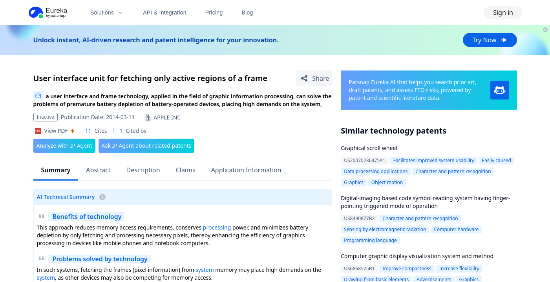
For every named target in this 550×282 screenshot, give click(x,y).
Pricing (214, 12)
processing (217, 227)
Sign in (503, 12)
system (205, 269)
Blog (247, 12)
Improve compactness (406, 268)
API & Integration (164, 12)
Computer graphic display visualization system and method (417, 256)
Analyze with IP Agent (64, 145)
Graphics (354, 182)
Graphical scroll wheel (369, 148)
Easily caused (496, 160)
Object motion (387, 182)
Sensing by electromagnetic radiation (385, 229)
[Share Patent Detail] (314, 78)
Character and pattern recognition (453, 171)
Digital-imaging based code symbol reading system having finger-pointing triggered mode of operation (425, 202)
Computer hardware (456, 229)
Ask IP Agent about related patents (147, 145)
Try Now (489, 40)
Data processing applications (375, 171)
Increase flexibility (459, 268)
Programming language (370, 240)
